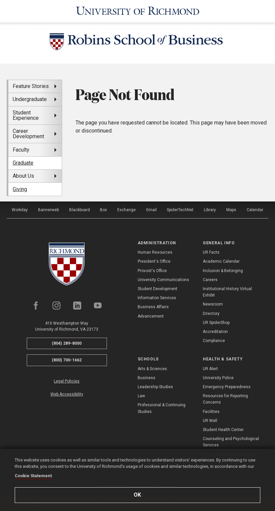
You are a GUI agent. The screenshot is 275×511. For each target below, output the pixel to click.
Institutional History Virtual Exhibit (227, 291)
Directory (211, 313)
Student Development (157, 288)
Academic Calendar (221, 261)
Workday (20, 209)
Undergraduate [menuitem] (30, 99)
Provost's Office (152, 270)
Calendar (255, 209)
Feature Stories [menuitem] (31, 86)
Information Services (157, 297)
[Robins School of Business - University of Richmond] (137, 43)
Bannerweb (48, 209)
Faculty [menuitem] (21, 150)
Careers (210, 279)
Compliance (214, 340)
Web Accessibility (66, 394)
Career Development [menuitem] (28, 134)
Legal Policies (67, 381)
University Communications (163, 279)
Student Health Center (223, 429)
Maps (231, 209)
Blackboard (79, 209)
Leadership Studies (155, 387)
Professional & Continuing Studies (161, 408)
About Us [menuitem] (23, 176)
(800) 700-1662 (67, 359)
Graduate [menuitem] (23, 163)
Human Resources (155, 252)
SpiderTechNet (180, 209)
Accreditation (215, 331)
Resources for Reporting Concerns (225, 399)
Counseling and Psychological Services (231, 441)
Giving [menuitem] (20, 189)
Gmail (151, 209)
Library (210, 209)
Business (146, 377)
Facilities (211, 411)
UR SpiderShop (216, 322)
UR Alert (210, 368)
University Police (218, 377)
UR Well (210, 420)
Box (103, 209)
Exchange (126, 209)
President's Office (154, 261)
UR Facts (211, 252)
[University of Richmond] (137, 11)
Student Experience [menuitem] (26, 115)
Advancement (151, 316)
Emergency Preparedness (227, 387)
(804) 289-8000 (67, 343)
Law (141, 396)
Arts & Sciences (152, 368)
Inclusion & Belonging (223, 270)
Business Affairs (153, 307)
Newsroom (213, 304)
